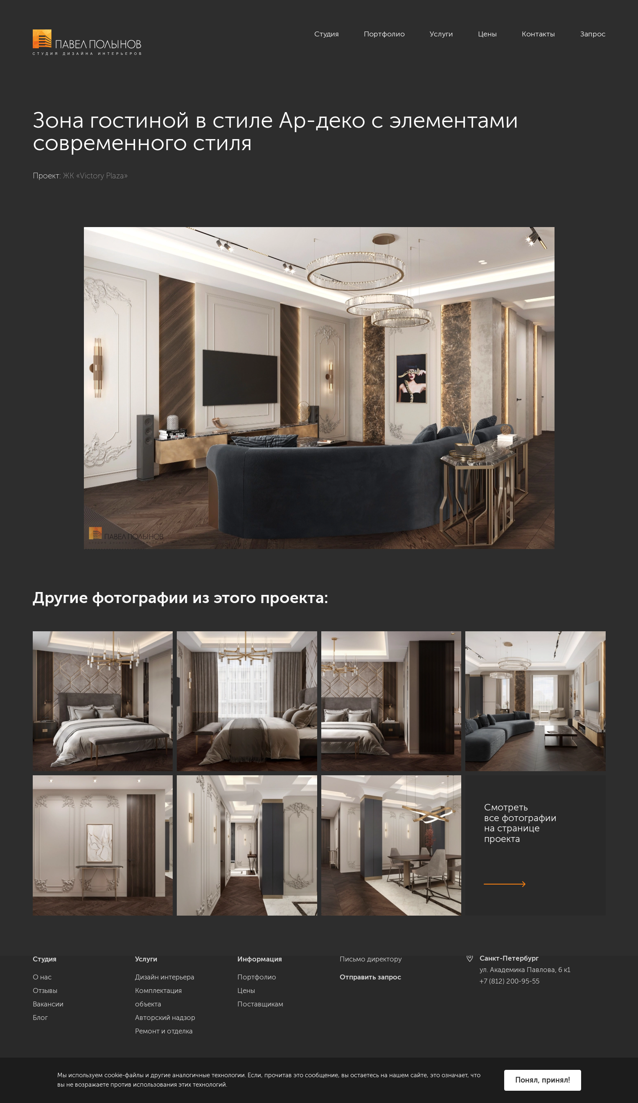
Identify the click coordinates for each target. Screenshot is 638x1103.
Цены (487, 33)
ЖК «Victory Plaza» (95, 175)
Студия (326, 33)
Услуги (441, 33)
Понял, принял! (542, 1080)
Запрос (593, 33)
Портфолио (384, 33)
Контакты (538, 33)
